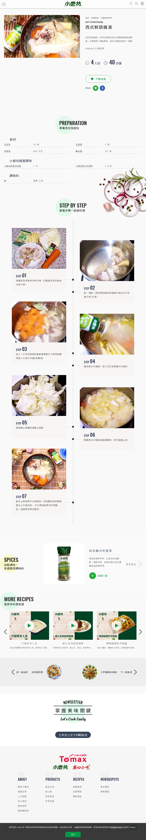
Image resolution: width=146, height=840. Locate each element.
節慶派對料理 (106, 18)
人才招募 (22, 796)
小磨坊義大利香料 (84, 166)
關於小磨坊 (23, 787)
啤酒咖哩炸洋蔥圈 (116, 643)
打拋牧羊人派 (29, 643)
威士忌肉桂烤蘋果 (73, 643)
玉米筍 (7, 144)
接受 (73, 834)
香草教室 (49, 796)
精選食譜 (95, 18)
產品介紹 (49, 787)
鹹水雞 (79, 151)
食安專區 (105, 787)
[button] (134, 563)
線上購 (48, 792)
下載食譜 (100, 79)
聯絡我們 (22, 806)
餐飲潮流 (77, 796)
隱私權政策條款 (116, 827)
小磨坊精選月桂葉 (12, 166)
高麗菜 (7, 151)
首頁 (87, 18)
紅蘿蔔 (79, 144)
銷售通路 (105, 792)
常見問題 (49, 801)
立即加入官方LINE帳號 (73, 735)
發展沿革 (22, 792)
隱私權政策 (23, 811)
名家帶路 (77, 792)
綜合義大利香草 (100, 550)
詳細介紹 (98, 575)
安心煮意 (22, 801)
